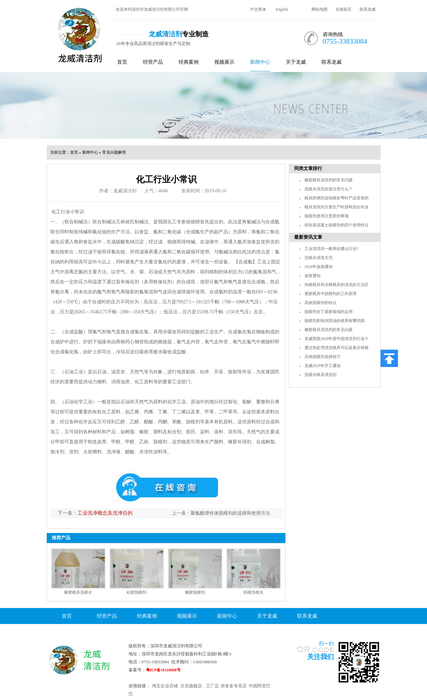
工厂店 (212, 685)
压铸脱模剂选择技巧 (322, 356)
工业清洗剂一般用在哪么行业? (331, 248)
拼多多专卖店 (234, 685)
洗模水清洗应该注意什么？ (328, 189)
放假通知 (312, 275)
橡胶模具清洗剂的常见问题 (328, 180)
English (282, 9)
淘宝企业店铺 (165, 685)
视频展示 (224, 62)
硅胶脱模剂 (137, 592)
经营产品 (153, 62)
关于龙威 (296, 62)
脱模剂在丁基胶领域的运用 (328, 311)
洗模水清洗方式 (318, 257)
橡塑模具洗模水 (78, 592)
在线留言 (344, 9)
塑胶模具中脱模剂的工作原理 (330, 293)
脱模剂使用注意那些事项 (326, 216)
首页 (122, 62)
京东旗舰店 (191, 685)
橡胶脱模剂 (195, 592)
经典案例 (189, 62)
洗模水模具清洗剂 (320, 374)
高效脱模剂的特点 (320, 302)
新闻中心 (260, 62)
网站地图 (319, 9)
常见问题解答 (114, 152)
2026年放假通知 (318, 266)
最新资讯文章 (308, 237)
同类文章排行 (308, 168)
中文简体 (258, 9)
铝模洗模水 (253, 592)
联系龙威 (368, 9)
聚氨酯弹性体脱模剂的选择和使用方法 (230, 513)
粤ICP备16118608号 (163, 670)
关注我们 (320, 656)
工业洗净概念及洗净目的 (105, 513)
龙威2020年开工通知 (322, 365)
